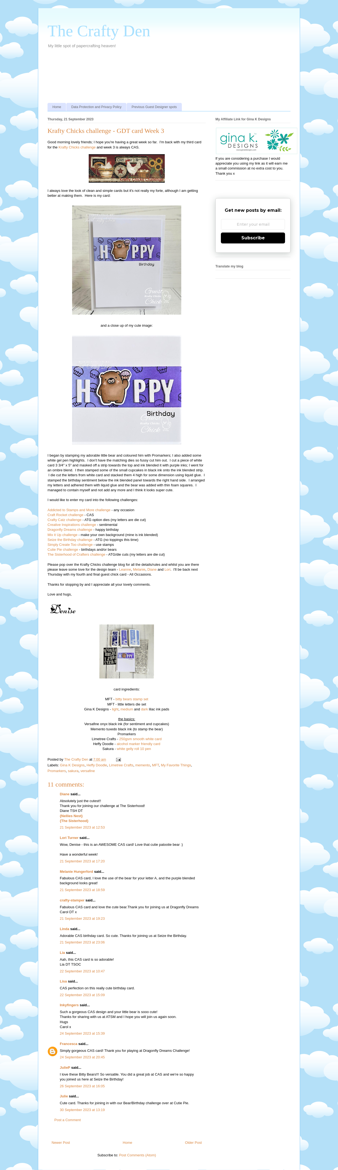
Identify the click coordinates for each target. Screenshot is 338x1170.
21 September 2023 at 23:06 (82, 942)
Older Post (193, 1143)
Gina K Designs (72, 765)
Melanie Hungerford (76, 872)
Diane (152, 569)
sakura (73, 771)
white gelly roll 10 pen (134, 749)
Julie (64, 1096)
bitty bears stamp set (131, 699)
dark (144, 709)
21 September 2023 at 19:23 (82, 918)
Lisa (63, 981)
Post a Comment (67, 1120)
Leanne (125, 569)
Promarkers (57, 771)
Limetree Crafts (121, 765)
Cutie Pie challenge (63, 549)
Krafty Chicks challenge (77, 147)
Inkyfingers (69, 1005)
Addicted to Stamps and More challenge (79, 510)
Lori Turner (69, 838)
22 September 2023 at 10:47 (82, 971)
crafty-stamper (72, 900)
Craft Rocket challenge (66, 515)
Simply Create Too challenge (71, 545)
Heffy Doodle (97, 765)
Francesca (68, 1044)
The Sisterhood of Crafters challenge (77, 554)
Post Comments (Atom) (137, 1155)
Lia (62, 953)
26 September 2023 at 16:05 (82, 1086)
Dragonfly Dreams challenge (70, 530)
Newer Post (61, 1143)
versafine (88, 771)
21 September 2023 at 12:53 (82, 827)
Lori (168, 569)
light (115, 709)
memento (142, 765)
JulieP (65, 1067)
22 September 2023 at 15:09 (82, 995)
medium (126, 709)
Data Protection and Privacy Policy (96, 107)
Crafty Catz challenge (65, 520)
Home (56, 107)
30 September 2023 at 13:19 (82, 1110)
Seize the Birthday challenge (70, 540)
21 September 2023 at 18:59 (82, 890)
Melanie (139, 569)
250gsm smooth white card (140, 739)
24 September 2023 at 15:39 (82, 1033)
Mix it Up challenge (63, 535)
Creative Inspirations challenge (72, 525)
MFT (155, 765)
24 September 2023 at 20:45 (82, 1057)
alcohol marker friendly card (138, 744)
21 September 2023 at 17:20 (82, 861)
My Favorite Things (176, 765)
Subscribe (253, 237)
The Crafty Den (99, 31)
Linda (64, 929)
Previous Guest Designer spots (154, 107)
